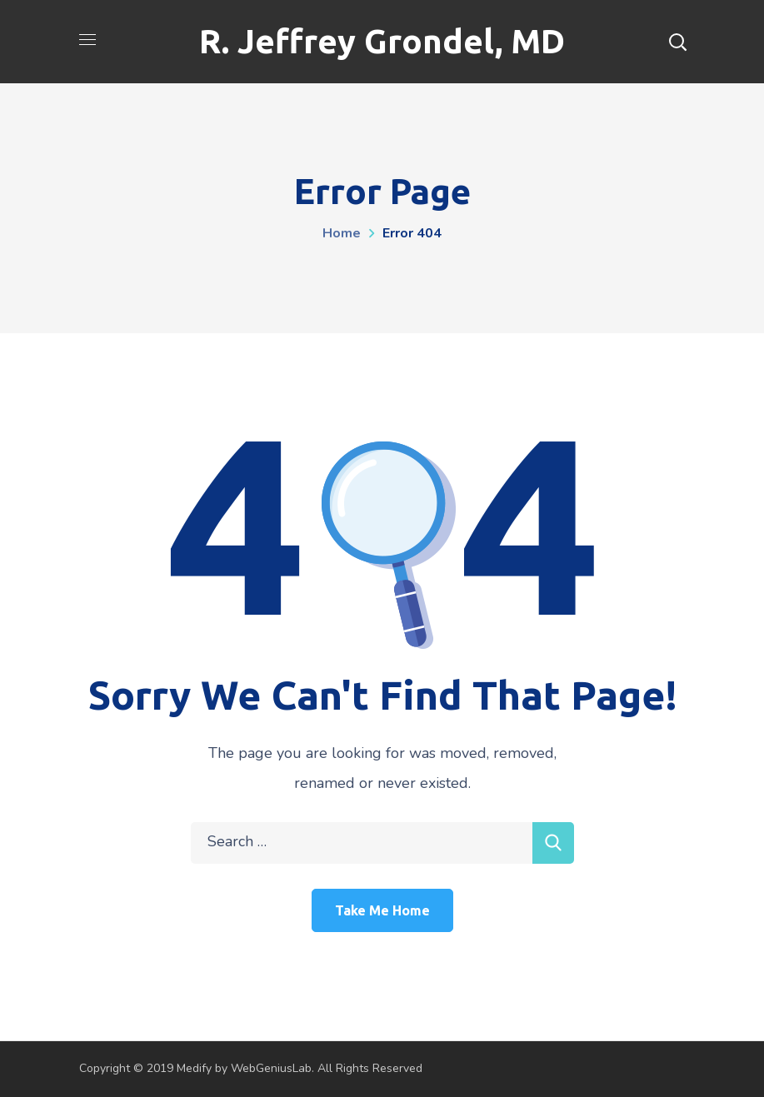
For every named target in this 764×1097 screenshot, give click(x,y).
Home (341, 233)
